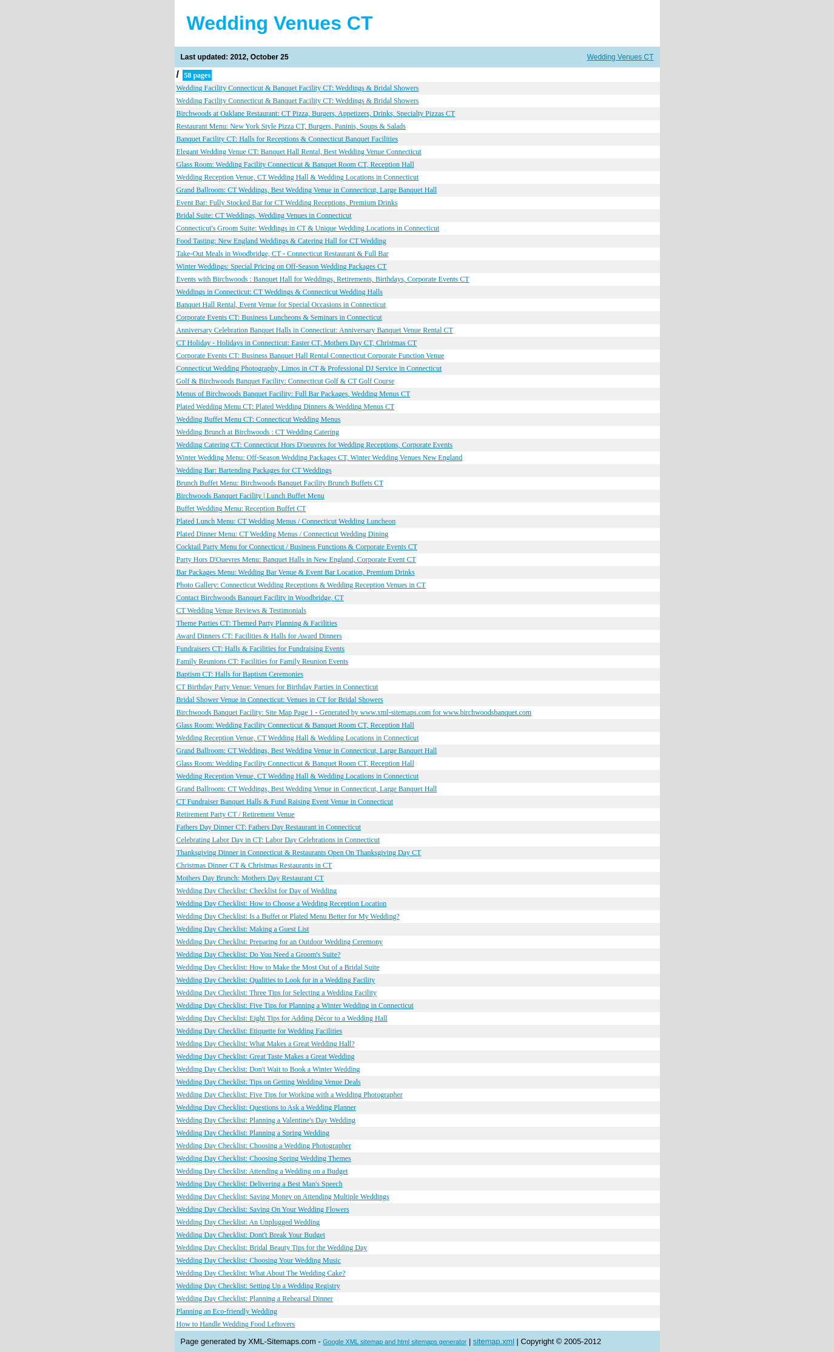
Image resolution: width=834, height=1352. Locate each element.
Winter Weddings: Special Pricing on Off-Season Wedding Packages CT (282, 266)
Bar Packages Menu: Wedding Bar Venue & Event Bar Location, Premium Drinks (296, 572)
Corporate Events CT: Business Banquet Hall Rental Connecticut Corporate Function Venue (311, 355)
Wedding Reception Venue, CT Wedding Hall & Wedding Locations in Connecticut (298, 177)
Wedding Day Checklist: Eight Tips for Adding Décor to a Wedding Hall (282, 1018)
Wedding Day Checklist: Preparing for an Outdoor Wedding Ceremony (280, 942)
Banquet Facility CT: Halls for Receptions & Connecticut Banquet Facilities (288, 139)
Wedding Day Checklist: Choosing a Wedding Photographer (264, 1145)
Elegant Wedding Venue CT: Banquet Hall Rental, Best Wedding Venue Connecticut (299, 151)
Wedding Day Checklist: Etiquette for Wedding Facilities (260, 1031)
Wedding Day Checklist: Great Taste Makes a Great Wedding (266, 1056)
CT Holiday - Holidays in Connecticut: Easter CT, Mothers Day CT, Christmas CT (297, 343)
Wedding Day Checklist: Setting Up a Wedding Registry (258, 1286)
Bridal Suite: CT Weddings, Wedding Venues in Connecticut (264, 215)
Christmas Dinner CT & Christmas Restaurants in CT (254, 865)
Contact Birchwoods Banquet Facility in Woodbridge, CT (260, 597)
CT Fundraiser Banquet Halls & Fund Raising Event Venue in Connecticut (285, 801)
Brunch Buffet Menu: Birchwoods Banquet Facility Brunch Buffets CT (280, 483)
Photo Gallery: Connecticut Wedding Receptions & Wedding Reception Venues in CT (301, 585)
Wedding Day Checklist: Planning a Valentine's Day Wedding (266, 1120)
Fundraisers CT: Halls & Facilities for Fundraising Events (261, 648)
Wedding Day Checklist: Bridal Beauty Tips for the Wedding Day (272, 1247)
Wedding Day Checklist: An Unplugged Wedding (248, 1222)
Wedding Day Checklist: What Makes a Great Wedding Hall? (266, 1043)
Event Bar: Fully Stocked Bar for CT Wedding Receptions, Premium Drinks (287, 202)
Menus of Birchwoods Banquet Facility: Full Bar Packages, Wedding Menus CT (294, 394)
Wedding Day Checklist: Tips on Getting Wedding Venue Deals (269, 1082)
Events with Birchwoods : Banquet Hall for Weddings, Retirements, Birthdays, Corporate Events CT (323, 279)
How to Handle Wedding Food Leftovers (236, 1324)
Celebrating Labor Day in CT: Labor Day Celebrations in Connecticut (278, 840)
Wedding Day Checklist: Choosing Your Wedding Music (259, 1260)
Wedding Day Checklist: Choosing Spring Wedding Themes (264, 1158)
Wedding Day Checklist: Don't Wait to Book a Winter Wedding (268, 1069)
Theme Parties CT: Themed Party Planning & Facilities (257, 623)
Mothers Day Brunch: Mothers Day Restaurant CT (250, 878)
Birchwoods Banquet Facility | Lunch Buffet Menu (251, 496)
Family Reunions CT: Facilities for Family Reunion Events (263, 661)
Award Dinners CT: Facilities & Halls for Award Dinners (259, 636)
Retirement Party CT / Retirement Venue (236, 814)
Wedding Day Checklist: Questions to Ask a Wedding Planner (266, 1107)
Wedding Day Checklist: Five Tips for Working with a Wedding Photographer (290, 1094)
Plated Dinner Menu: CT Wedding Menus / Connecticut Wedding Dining (283, 534)
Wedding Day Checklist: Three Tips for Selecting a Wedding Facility (277, 993)
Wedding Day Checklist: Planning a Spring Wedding (253, 1133)
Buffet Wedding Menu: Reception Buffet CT (241, 508)
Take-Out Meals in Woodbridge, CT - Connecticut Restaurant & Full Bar (283, 253)
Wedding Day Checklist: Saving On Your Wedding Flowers (263, 1209)
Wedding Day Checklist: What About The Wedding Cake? (261, 1273)
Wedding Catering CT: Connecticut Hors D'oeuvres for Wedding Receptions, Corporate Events (315, 445)
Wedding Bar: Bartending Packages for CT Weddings (254, 470)
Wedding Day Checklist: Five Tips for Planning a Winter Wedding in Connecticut (295, 1005)
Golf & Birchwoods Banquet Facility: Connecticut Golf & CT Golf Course (286, 381)
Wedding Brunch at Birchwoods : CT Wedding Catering (258, 432)
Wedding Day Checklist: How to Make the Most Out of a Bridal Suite (278, 967)
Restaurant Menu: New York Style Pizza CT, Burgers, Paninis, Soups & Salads (291, 126)
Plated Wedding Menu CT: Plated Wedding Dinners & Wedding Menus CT (286, 406)
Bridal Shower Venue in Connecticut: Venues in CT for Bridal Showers (280, 699)
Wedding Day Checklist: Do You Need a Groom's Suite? (259, 954)
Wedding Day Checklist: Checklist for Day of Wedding (257, 891)
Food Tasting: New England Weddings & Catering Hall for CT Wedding (281, 241)
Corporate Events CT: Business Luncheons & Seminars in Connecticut (279, 317)
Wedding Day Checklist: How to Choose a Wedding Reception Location (282, 903)
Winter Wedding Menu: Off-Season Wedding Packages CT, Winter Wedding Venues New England (320, 457)
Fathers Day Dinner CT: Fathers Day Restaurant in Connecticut (269, 827)
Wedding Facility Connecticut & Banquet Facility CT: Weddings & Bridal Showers (298, 88)
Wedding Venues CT (620, 57)
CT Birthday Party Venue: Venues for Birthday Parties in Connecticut (277, 687)
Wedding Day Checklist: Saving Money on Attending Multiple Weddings (283, 1196)
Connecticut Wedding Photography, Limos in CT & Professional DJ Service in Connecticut (309, 368)
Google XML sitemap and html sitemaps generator (394, 1341)
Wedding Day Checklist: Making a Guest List (243, 929)
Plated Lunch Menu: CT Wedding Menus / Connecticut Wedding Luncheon (286, 521)
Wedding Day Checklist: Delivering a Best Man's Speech (260, 1184)
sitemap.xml (493, 1341)
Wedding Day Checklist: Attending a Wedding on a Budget (262, 1171)
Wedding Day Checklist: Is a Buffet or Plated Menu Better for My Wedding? (288, 916)
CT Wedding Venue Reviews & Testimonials (241, 610)
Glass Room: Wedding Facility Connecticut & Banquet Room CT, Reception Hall (295, 164)
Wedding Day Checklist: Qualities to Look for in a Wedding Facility (276, 980)
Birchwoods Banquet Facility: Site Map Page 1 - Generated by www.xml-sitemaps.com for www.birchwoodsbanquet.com (354, 712)
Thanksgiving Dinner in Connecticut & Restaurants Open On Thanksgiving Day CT (299, 852)
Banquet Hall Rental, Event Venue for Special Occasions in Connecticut (281, 304)
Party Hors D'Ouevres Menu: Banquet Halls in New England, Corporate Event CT (296, 559)
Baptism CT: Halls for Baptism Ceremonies (240, 674)
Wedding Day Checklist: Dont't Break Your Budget (251, 1235)
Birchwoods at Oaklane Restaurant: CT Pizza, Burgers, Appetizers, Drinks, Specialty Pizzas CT (316, 113)
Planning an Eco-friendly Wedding (227, 1311)
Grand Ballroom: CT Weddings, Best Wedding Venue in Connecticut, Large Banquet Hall (307, 190)
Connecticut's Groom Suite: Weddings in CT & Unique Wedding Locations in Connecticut (308, 228)
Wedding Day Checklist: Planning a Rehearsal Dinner (255, 1298)
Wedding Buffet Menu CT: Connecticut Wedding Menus (259, 419)
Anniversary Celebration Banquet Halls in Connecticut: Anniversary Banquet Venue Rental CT (315, 330)
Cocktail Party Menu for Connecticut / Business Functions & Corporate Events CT (297, 546)
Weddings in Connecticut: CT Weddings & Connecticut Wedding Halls (280, 292)
